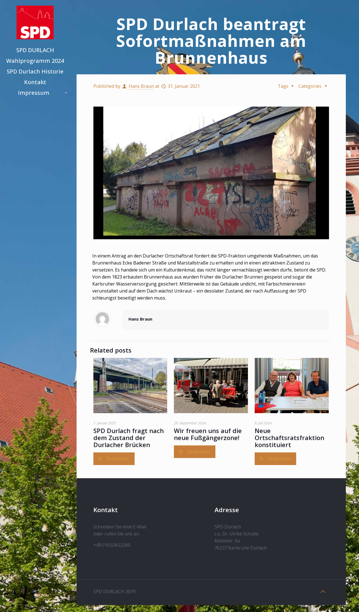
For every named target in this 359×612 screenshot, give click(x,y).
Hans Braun (141, 86)
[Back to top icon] (323, 591)
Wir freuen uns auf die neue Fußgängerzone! (208, 434)
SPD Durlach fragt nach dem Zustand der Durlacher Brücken (128, 437)
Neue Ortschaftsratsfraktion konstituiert (289, 437)
